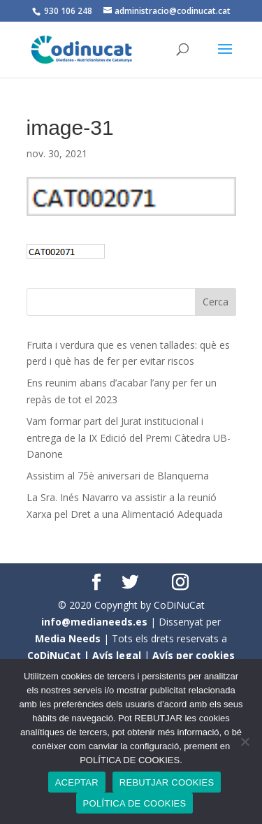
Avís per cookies (193, 655)
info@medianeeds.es (94, 621)
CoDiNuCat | (59, 655)
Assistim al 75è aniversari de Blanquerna (118, 475)
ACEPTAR (77, 782)
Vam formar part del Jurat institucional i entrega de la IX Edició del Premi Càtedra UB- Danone (129, 437)
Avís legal (116, 655)
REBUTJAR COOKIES (166, 782)
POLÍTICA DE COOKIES (135, 803)
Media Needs (68, 638)
